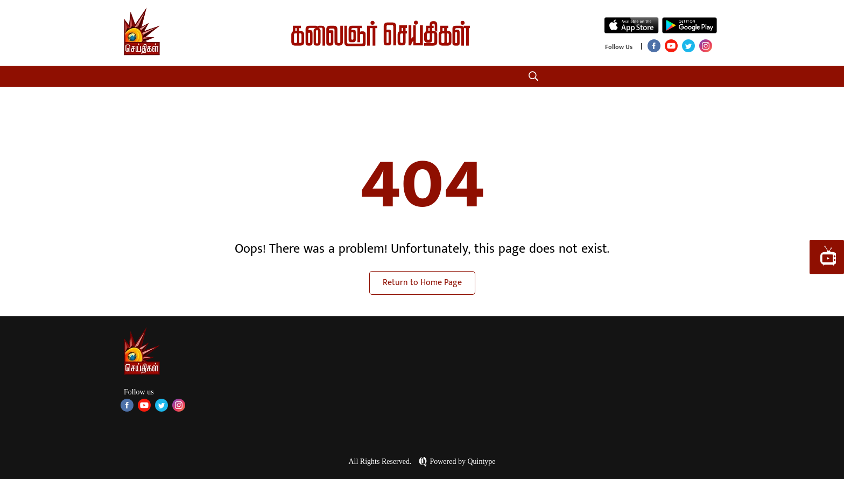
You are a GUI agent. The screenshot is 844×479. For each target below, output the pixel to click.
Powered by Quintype (462, 461)
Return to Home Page (422, 282)
